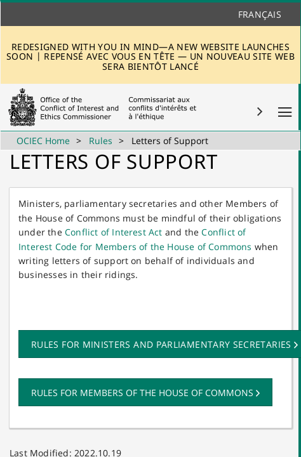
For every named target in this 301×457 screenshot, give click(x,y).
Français (259, 14)
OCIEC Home (43, 141)
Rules (100, 141)
